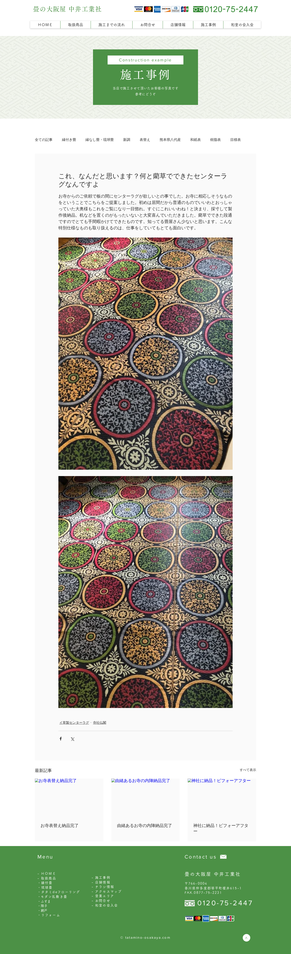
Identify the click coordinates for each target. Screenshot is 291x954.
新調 (126, 139)
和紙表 (195, 139)
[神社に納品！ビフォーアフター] (222, 798)
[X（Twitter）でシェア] (72, 738)
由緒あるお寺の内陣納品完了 (144, 825)
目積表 (235, 139)
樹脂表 (215, 139)
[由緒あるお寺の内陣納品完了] (145, 798)
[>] (246, 938)
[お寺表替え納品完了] (69, 798)
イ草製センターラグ (74, 722)
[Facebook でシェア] (60, 738)
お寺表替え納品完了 (59, 825)
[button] (75, 24)
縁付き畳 (69, 139)
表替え (145, 139)
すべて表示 (248, 770)
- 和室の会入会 (105, 905)
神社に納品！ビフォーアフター (220, 828)
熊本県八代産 (170, 139)
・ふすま (44, 901)
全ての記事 (44, 139)
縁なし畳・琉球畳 (99, 139)
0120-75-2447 (225, 903)
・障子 (42, 905)
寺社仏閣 (99, 722)
